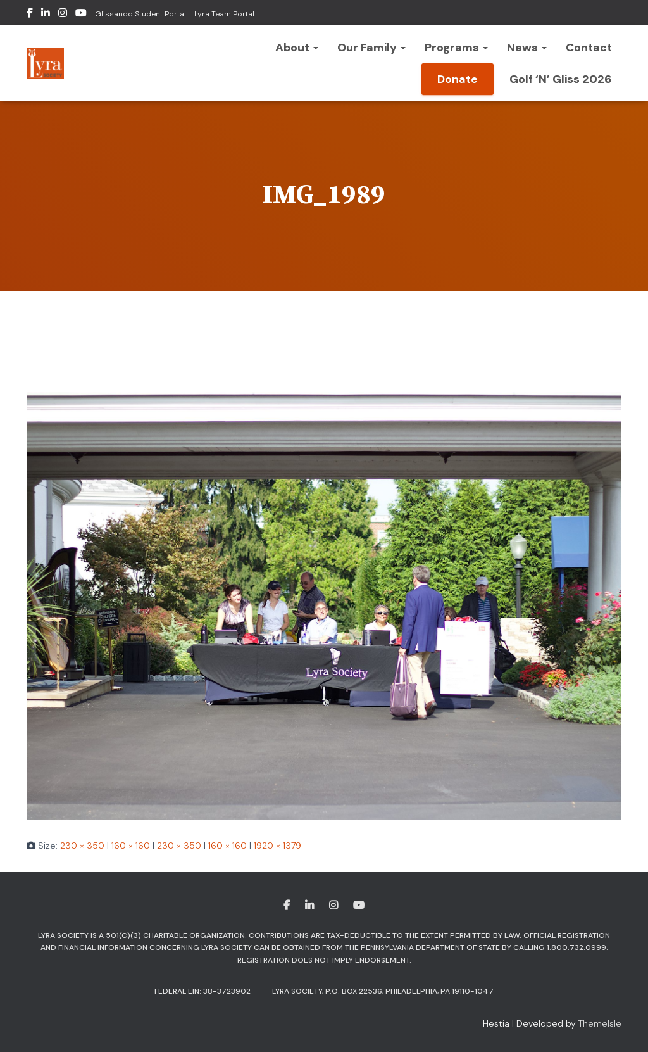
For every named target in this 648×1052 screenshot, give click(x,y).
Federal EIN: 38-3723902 (202, 991)
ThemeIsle (599, 1023)
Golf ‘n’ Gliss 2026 (560, 79)
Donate (457, 79)
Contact (589, 47)
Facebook (30, 14)
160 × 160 (130, 845)
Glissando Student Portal (140, 14)
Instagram (62, 14)
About (296, 47)
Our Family (371, 47)
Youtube (81, 14)
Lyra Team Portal (224, 14)
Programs (456, 47)
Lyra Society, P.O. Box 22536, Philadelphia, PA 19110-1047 (383, 991)
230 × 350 (82, 845)
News (527, 47)
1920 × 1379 (277, 845)
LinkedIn (45, 14)
